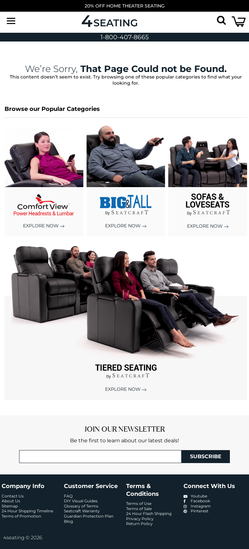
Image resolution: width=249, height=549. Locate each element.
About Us (11, 500)
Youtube (195, 496)
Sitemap (10, 506)
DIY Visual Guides (81, 500)
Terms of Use (138, 503)
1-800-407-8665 (125, 37)
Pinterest (196, 510)
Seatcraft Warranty (82, 510)
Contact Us (13, 496)
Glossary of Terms (81, 506)
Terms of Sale (139, 508)
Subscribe (205, 456)
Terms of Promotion (21, 516)
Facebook (197, 500)
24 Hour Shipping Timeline (27, 510)
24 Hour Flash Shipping (149, 513)
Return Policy (139, 523)
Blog (68, 521)
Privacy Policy (140, 518)
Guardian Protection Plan (88, 516)
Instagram (197, 506)
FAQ (68, 496)
